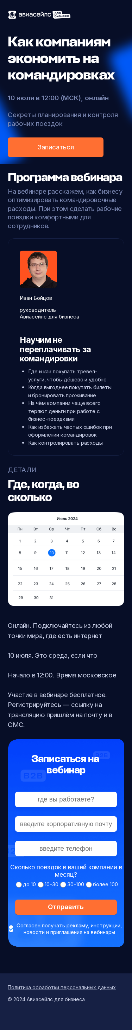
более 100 (105, 884)
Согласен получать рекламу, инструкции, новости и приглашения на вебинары (69, 928)
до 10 (29, 884)
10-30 (51, 884)
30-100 (75, 884)
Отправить (66, 907)
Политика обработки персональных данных (62, 987)
